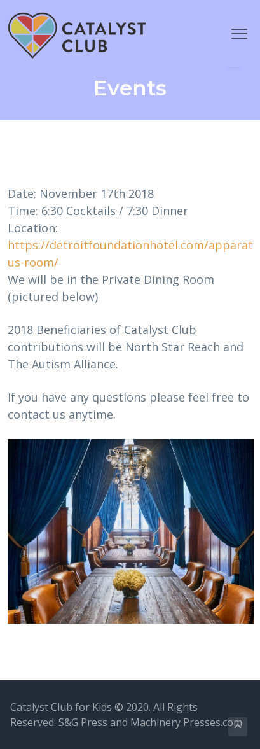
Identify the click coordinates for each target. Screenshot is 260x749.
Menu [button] (234, 33)
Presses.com (212, 722)
